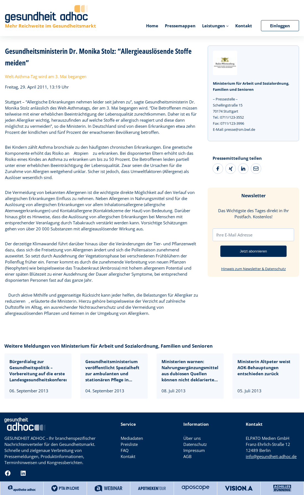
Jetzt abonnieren (253, 251)
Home (152, 25)
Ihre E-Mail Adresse (234, 235)
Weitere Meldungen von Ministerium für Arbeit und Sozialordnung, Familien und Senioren (108, 346)
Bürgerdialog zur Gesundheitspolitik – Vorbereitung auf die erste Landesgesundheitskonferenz (38, 370)
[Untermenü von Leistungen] (227, 25)
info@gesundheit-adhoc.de (271, 456)
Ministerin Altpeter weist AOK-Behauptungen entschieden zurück (263, 367)
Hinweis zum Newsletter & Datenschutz (253, 268)
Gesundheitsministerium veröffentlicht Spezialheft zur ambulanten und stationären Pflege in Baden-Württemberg (112, 371)
